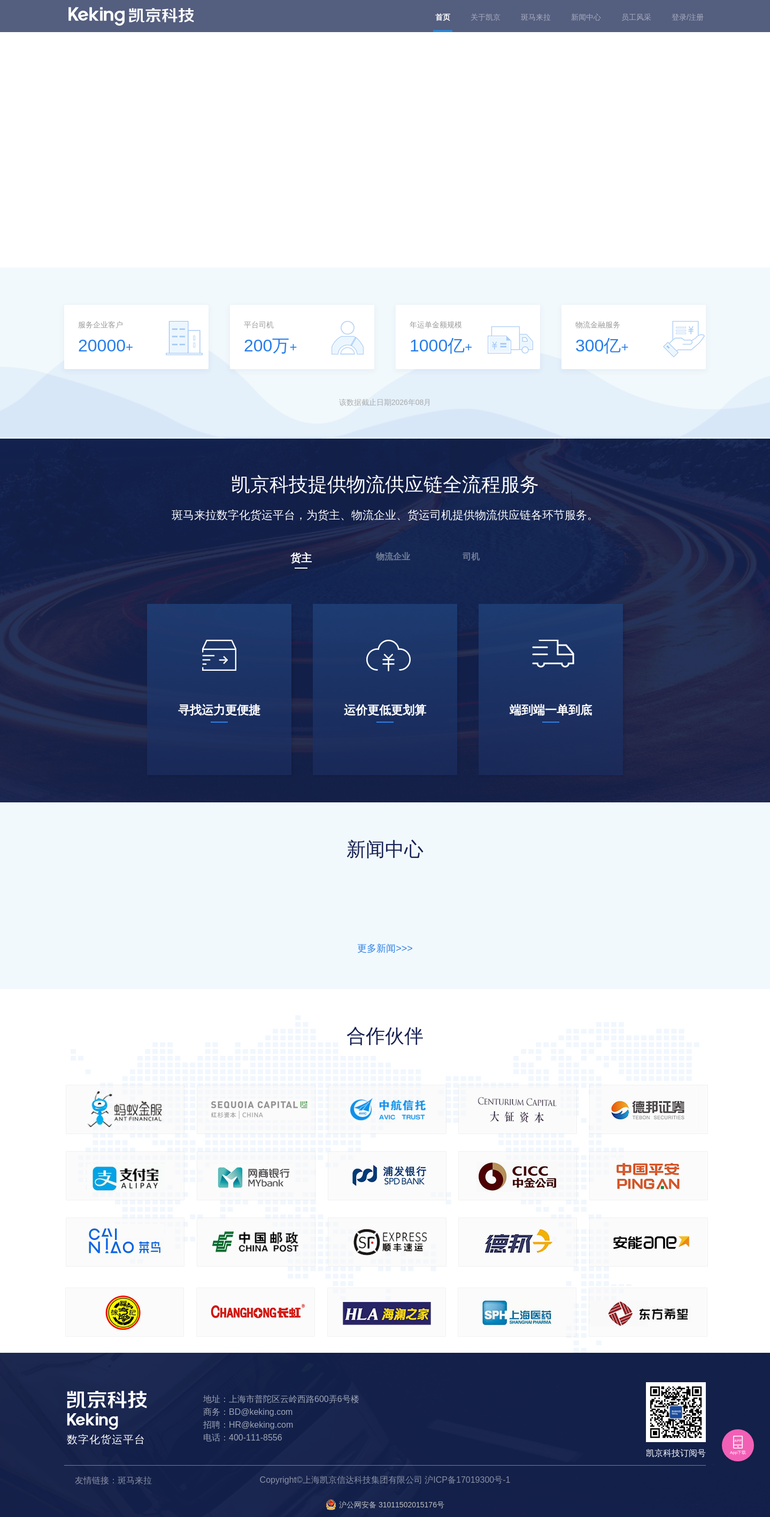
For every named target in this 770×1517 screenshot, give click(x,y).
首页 (442, 17)
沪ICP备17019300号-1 (467, 1479)
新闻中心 (586, 17)
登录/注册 (688, 17)
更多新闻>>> (385, 948)
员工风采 (636, 17)
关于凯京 (485, 17)
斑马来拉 (536, 17)
